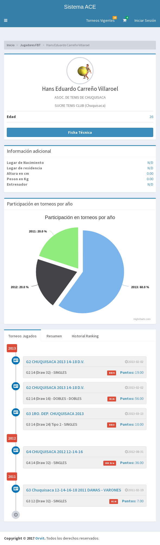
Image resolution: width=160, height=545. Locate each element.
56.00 (125, 398)
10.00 (125, 424)
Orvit (39, 538)
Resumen (54, 336)
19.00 (125, 372)
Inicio (10, 45)
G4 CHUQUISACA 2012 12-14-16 (54, 451)
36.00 (123, 462)
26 (151, 116)
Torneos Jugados (22, 336)
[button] (5, 20)
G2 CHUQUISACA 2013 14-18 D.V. (55, 361)
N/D (150, 162)
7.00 (126, 501)
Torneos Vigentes (101, 19)
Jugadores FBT (30, 45)
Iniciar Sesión (145, 20)
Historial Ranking (85, 336)
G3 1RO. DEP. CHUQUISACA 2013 (55, 413)
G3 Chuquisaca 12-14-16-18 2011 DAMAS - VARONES (73, 490)
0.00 (150, 173)
